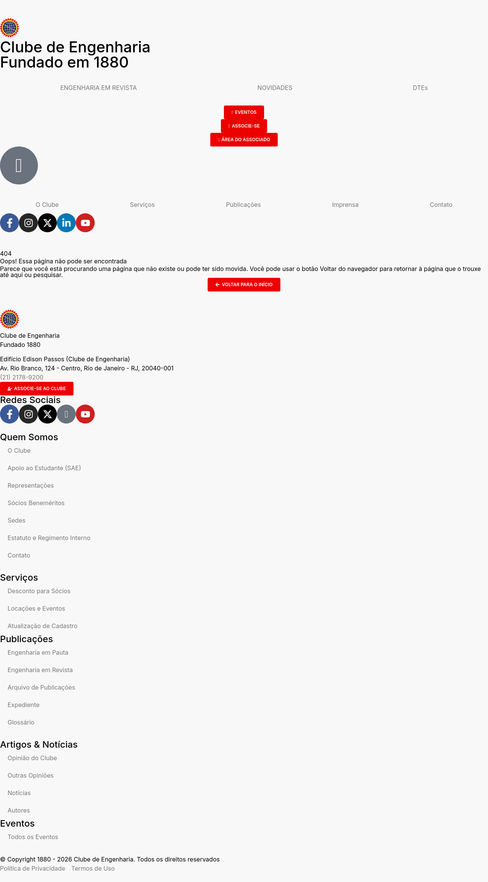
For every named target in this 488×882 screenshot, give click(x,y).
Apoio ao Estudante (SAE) (44, 468)
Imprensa (345, 204)
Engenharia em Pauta (38, 652)
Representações (31, 485)
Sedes (16, 520)
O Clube (47, 204)
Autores (19, 810)
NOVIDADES (274, 87)
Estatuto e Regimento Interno (49, 538)
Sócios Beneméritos (36, 503)
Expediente (23, 705)
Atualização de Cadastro (42, 626)
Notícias (19, 793)
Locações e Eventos (36, 608)
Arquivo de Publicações (41, 687)
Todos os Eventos (33, 837)
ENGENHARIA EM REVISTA (98, 87)
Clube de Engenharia (75, 54)
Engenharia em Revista (40, 670)
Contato (441, 204)
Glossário (21, 722)
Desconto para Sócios (39, 591)
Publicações (243, 204)
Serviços (142, 204)
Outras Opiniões (30, 775)
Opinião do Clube (32, 758)
